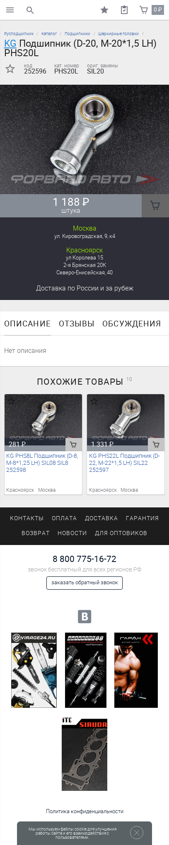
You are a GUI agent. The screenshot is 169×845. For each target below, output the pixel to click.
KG (10, 43)
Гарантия (142, 518)
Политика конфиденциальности (84, 811)
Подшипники (77, 33)
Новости (72, 533)
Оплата (64, 518)
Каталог (49, 33)
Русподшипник (19, 33)
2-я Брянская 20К (84, 265)
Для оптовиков (121, 533)
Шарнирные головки (118, 33)
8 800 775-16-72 (84, 559)
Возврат (36, 533)
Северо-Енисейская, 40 (84, 272)
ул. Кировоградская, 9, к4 (84, 236)
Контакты (27, 518)
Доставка (84, 288)
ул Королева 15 (84, 258)
